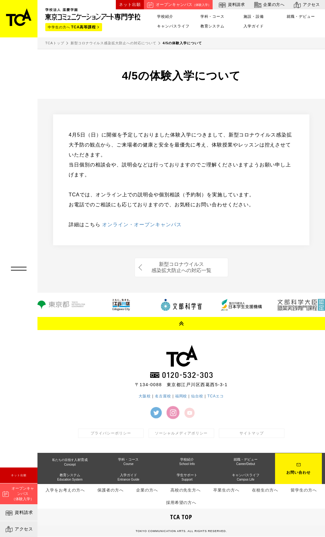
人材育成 (70, 462)
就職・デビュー (301, 16)
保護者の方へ (110, 490)
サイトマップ (251, 433)
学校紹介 (165, 16)
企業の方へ (269, 4)
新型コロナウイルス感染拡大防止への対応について (113, 43)
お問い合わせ (298, 473)
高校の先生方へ (185, 490)
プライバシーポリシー (111, 433)
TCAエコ (215, 396)
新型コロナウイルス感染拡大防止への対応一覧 (181, 267)
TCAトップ (54, 43)
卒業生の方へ (226, 490)
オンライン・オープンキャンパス (141, 224)
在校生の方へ (265, 490)
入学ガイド (254, 26)
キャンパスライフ (173, 26)
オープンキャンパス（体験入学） (18, 493)
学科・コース (212, 16)
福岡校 (181, 396)
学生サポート (187, 477)
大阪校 (145, 396)
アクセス (18, 529)
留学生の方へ (304, 490)
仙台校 (197, 396)
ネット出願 (19, 475)
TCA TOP (181, 517)
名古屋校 (163, 396)
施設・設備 (254, 16)
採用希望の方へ (181, 502)
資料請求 (18, 513)
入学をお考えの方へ (65, 490)
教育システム (212, 26)
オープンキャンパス (178, 4)
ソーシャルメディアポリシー (181, 433)
